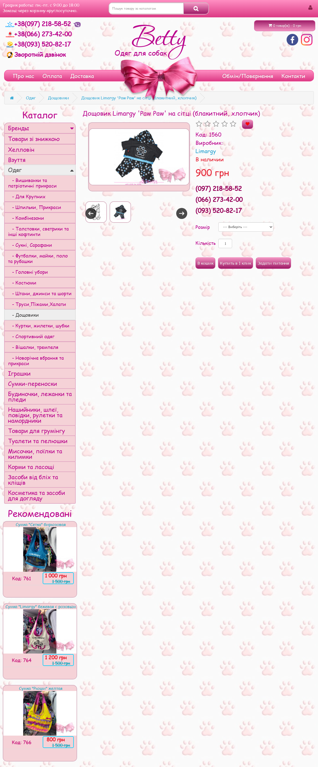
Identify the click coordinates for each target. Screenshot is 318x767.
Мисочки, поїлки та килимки (35, 453)
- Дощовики (23, 314)
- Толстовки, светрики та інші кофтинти (38, 231)
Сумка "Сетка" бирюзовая (41, 524)
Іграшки (19, 373)
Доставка (82, 76)
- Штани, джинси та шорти (40, 293)
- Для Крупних (26, 196)
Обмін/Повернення (247, 76)
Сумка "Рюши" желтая (40, 688)
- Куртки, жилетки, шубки (38, 325)
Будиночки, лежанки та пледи (40, 396)
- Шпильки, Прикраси (34, 207)
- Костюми (22, 282)
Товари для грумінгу (36, 431)
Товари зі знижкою (34, 139)
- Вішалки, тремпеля (33, 347)
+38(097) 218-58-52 (39, 24)
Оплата (52, 76)
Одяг (41, 170)
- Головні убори (28, 272)
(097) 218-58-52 (218, 188)
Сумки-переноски (32, 383)
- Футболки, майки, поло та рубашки (38, 258)
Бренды (41, 128)
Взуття (17, 160)
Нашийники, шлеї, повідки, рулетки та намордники (35, 414)
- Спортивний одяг (31, 336)
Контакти (293, 76)
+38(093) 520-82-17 (38, 44)
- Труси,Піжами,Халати (37, 304)
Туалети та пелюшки (37, 441)
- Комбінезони (26, 218)
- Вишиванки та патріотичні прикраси (32, 183)
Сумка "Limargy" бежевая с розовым (41, 606)
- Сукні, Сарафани (30, 245)
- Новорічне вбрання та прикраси (36, 360)
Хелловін (21, 149)
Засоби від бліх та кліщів (33, 479)
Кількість (205, 243)
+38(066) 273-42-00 (39, 34)
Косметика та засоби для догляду (36, 495)
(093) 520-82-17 (218, 210)
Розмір (202, 227)
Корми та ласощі (31, 467)
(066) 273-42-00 (219, 199)
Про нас (23, 76)
